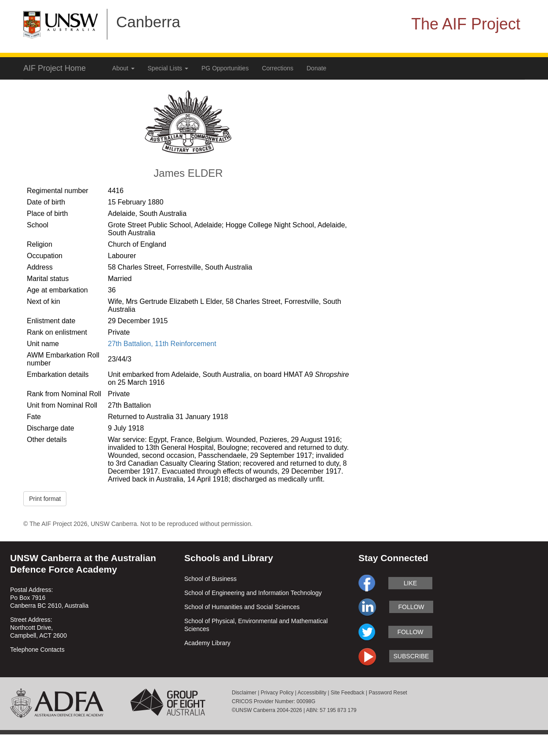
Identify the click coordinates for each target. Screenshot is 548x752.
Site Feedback (348, 693)
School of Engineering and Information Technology (253, 592)
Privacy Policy (277, 693)
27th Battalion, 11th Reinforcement (162, 343)
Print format (45, 498)
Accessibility (312, 693)
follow (411, 606)
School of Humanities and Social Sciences (242, 606)
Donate (316, 68)
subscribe (411, 656)
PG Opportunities (224, 68)
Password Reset (388, 693)
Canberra (148, 21)
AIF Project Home (54, 68)
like (410, 583)
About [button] (123, 68)
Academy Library (207, 642)
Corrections (277, 68)
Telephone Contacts (37, 649)
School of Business (210, 578)
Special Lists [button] (168, 68)
